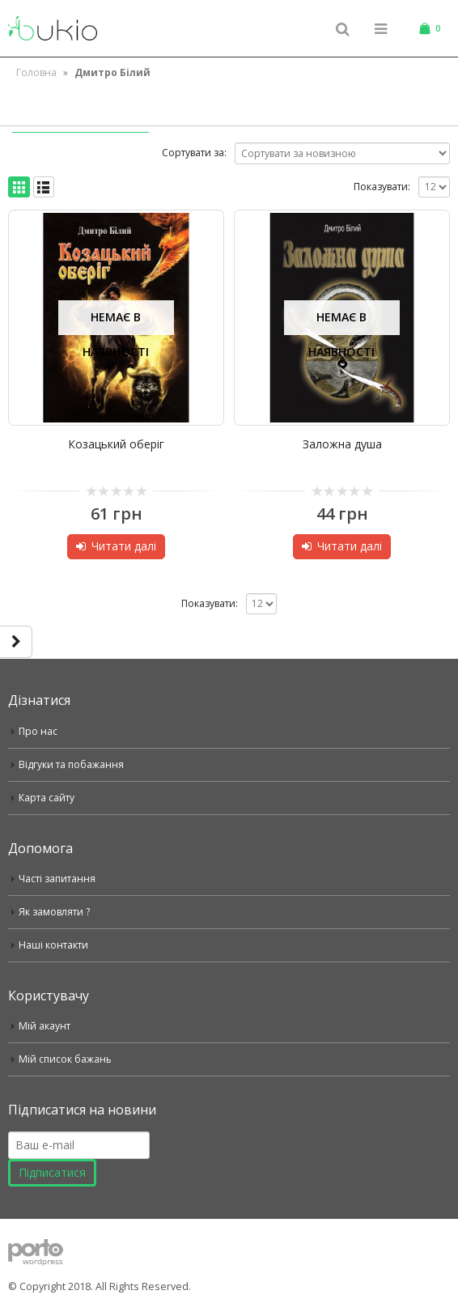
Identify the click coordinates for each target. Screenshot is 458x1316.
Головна (36, 72)
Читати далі (123, 546)
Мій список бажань (66, 1059)
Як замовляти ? (56, 912)
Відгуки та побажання (72, 764)
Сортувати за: (194, 152)
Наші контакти (54, 945)
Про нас (38, 731)
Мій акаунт (45, 1026)
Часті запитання (59, 878)
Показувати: (382, 186)
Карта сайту (47, 797)
